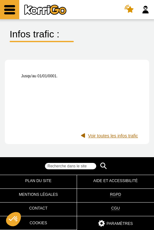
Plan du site (38, 181)
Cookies (38, 223)
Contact (38, 208)
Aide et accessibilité (115, 181)
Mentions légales (38, 194)
